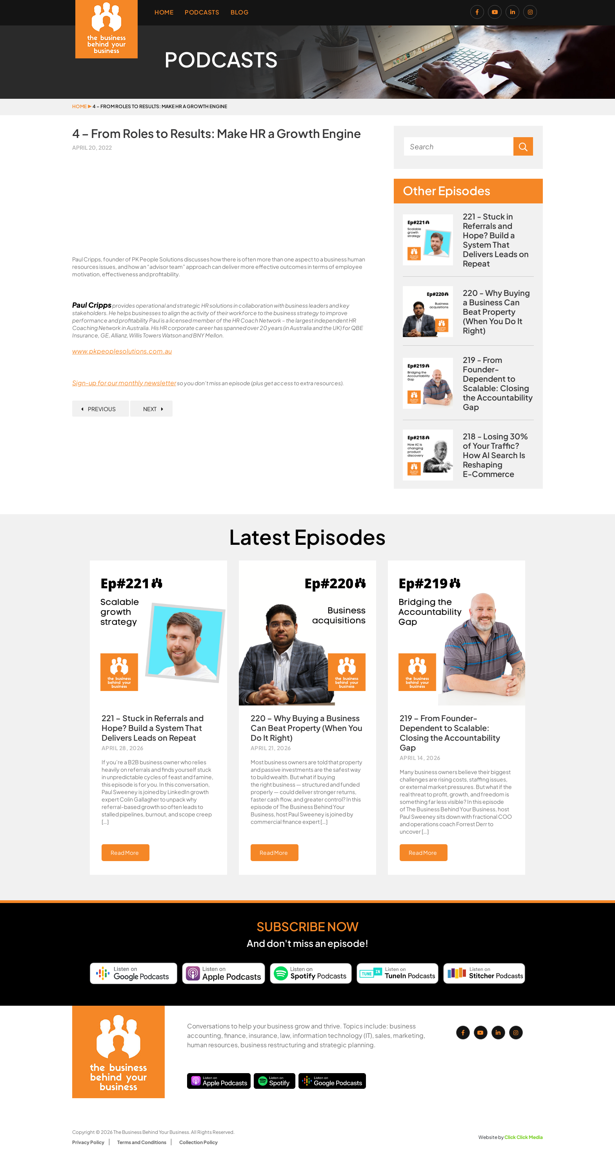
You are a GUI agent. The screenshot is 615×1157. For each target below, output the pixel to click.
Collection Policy (198, 1142)
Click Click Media (523, 1137)
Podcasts (202, 12)
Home (164, 12)
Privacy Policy (88, 1142)
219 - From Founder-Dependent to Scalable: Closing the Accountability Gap (498, 383)
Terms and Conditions (141, 1142)
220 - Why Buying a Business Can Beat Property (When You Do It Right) (496, 311)
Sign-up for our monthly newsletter (124, 383)
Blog (239, 12)
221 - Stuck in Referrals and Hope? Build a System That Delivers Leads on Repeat (496, 240)
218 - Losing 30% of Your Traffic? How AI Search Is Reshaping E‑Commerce (495, 455)
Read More (125, 852)
